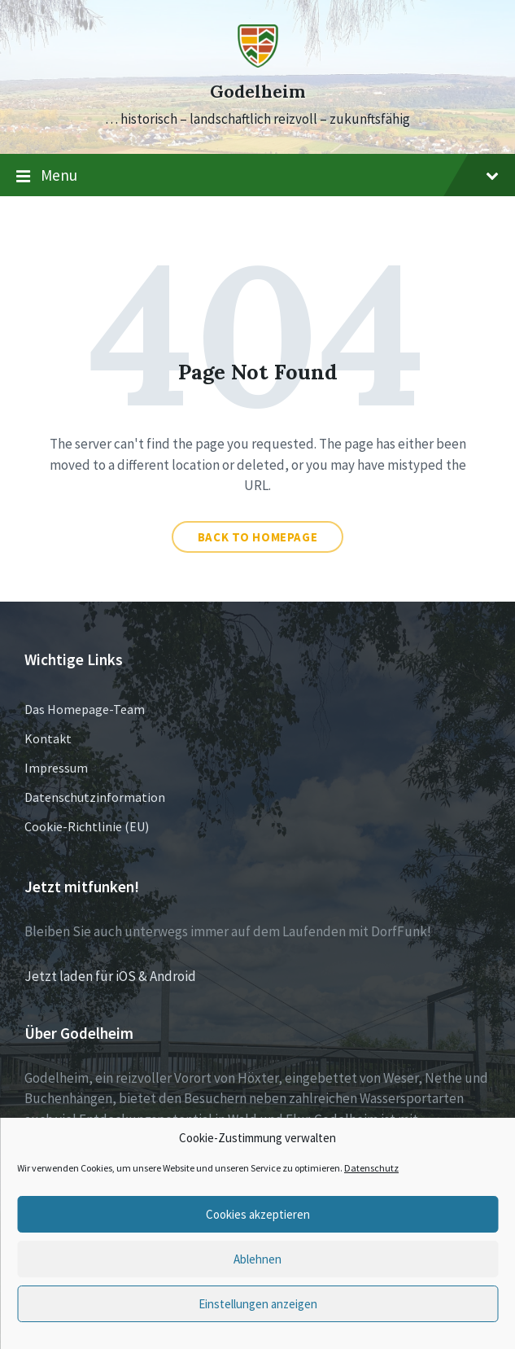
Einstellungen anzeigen (258, 1304)
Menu (257, 175)
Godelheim (257, 92)
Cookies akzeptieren (258, 1214)
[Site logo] (258, 63)
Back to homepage (258, 537)
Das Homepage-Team (84, 709)
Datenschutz (371, 1168)
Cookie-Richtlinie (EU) (86, 826)
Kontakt (48, 738)
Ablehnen (257, 1259)
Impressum (56, 768)
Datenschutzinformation (94, 797)
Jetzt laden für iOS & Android (110, 976)
